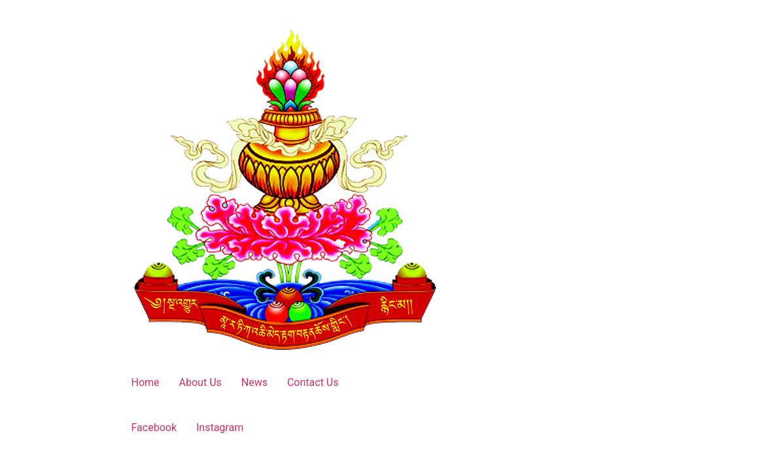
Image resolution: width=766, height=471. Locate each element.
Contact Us (313, 382)
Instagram (219, 427)
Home (145, 382)
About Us (200, 382)
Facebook (154, 427)
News (254, 382)
